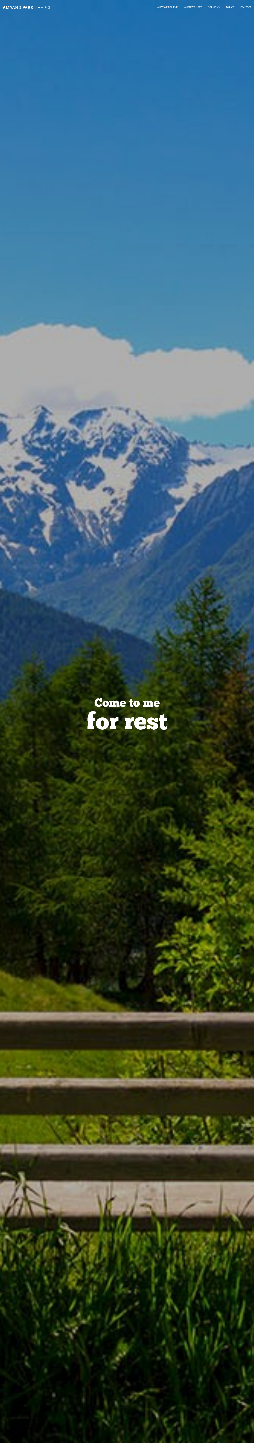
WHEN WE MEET (193, 7)
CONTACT (245, 7)
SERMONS (214, 7)
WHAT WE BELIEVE (167, 7)
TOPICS (230, 7)
